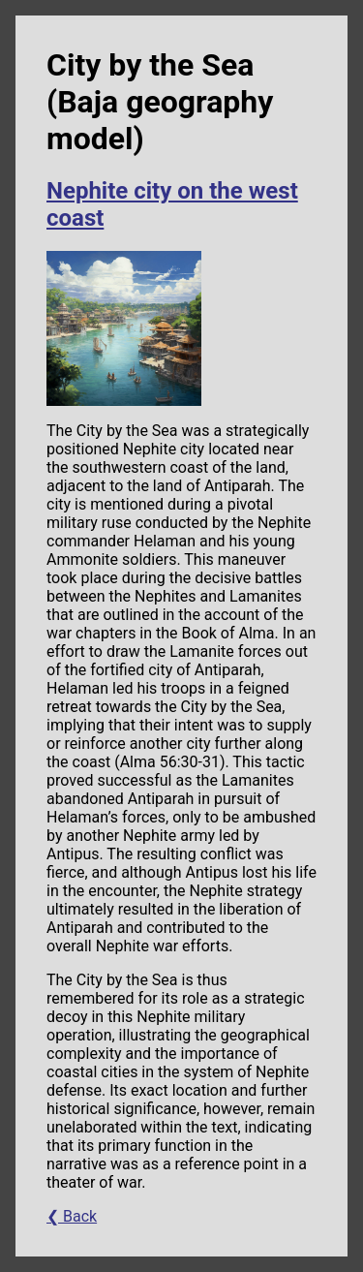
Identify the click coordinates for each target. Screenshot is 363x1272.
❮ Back (71, 1216)
